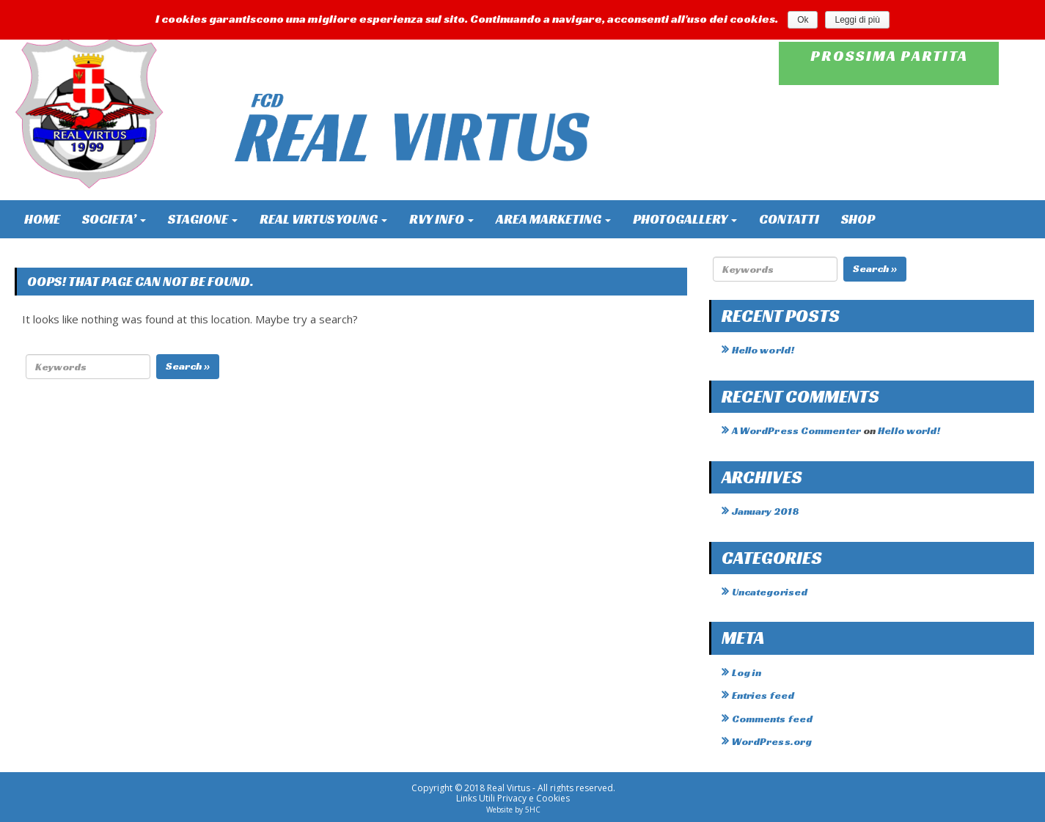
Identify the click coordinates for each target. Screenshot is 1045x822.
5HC (532, 809)
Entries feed (763, 695)
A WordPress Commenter (796, 430)
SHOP (858, 218)
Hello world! (763, 349)
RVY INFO (441, 218)
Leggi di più (857, 20)
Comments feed (772, 718)
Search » (188, 366)
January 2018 (765, 511)
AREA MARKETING (553, 218)
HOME (42, 218)
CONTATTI (789, 218)
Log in (747, 672)
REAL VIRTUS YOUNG (323, 218)
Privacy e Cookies (533, 798)
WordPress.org (772, 741)
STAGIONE (203, 218)
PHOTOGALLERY (685, 218)
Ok (802, 20)
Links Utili (475, 798)
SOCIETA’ (114, 218)
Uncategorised (769, 591)
